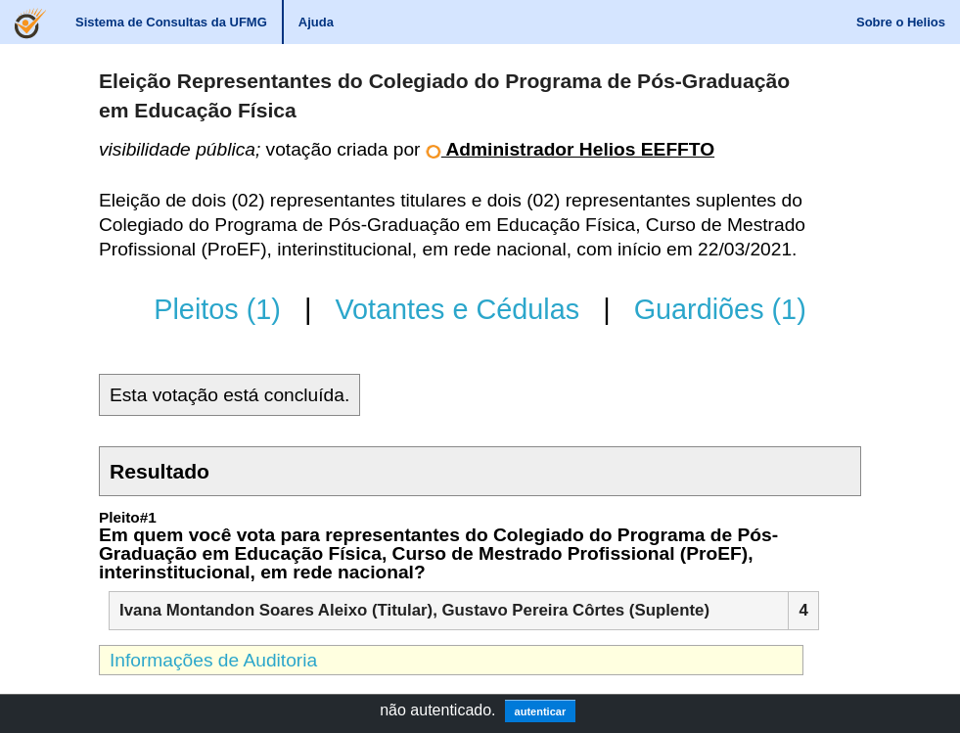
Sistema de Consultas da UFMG (171, 22)
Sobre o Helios (900, 22)
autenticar (541, 711)
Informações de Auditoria (213, 660)
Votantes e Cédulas (457, 309)
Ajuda (316, 22)
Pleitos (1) (217, 309)
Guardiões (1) (720, 309)
